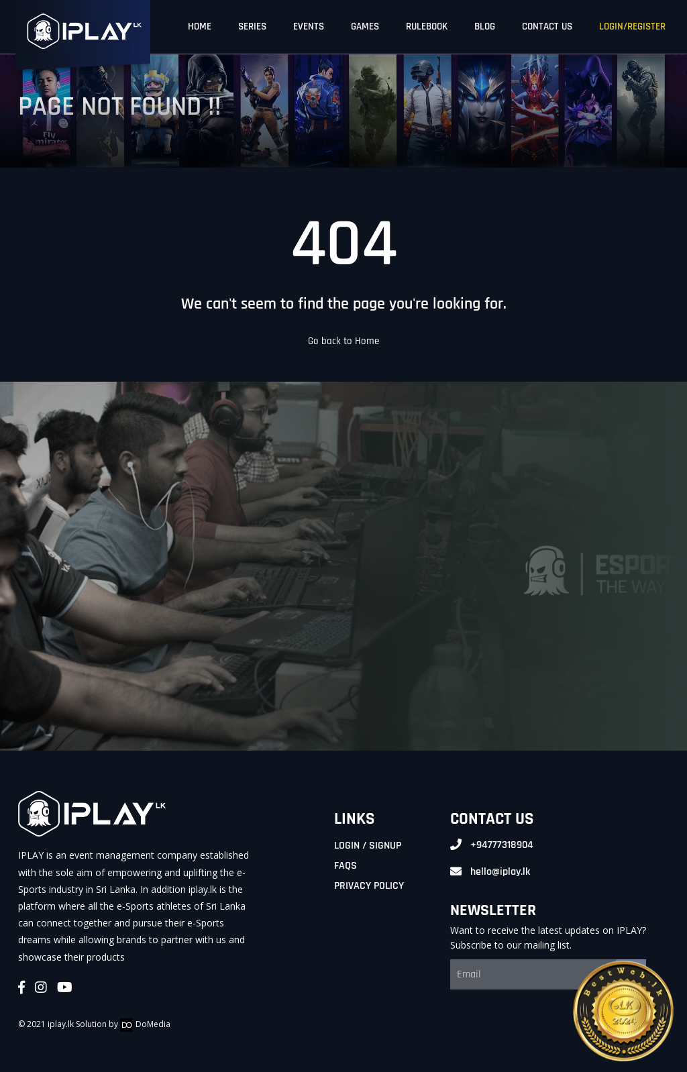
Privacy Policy (369, 886)
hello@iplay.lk (500, 872)
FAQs (345, 866)
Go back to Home (343, 341)
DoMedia (145, 1024)
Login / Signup (367, 846)
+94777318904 (501, 845)
